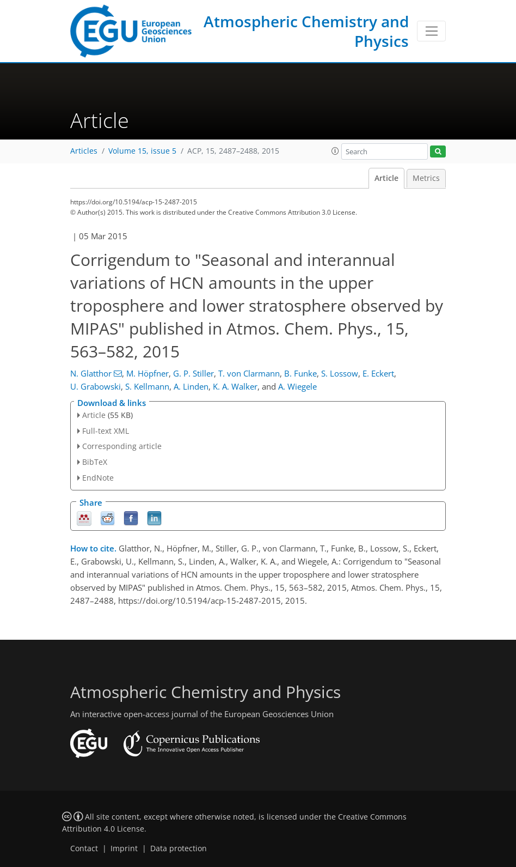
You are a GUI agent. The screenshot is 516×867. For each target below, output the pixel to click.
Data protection (178, 848)
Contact (84, 848)
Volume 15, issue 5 (142, 151)
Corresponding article (122, 446)
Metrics (426, 178)
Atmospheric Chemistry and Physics (306, 31)
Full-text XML (105, 431)
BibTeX (94, 462)
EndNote (98, 477)
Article (386, 178)
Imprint (124, 848)
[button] (335, 151)
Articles (83, 151)
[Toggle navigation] (431, 31)
